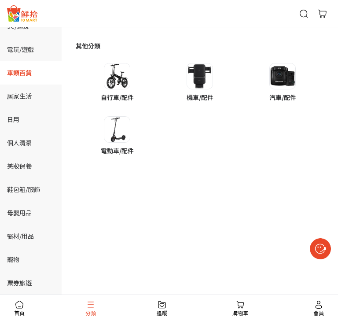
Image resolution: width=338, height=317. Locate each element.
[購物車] (322, 13)
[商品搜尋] (303, 13)
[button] (117, 82)
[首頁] (22, 13)
